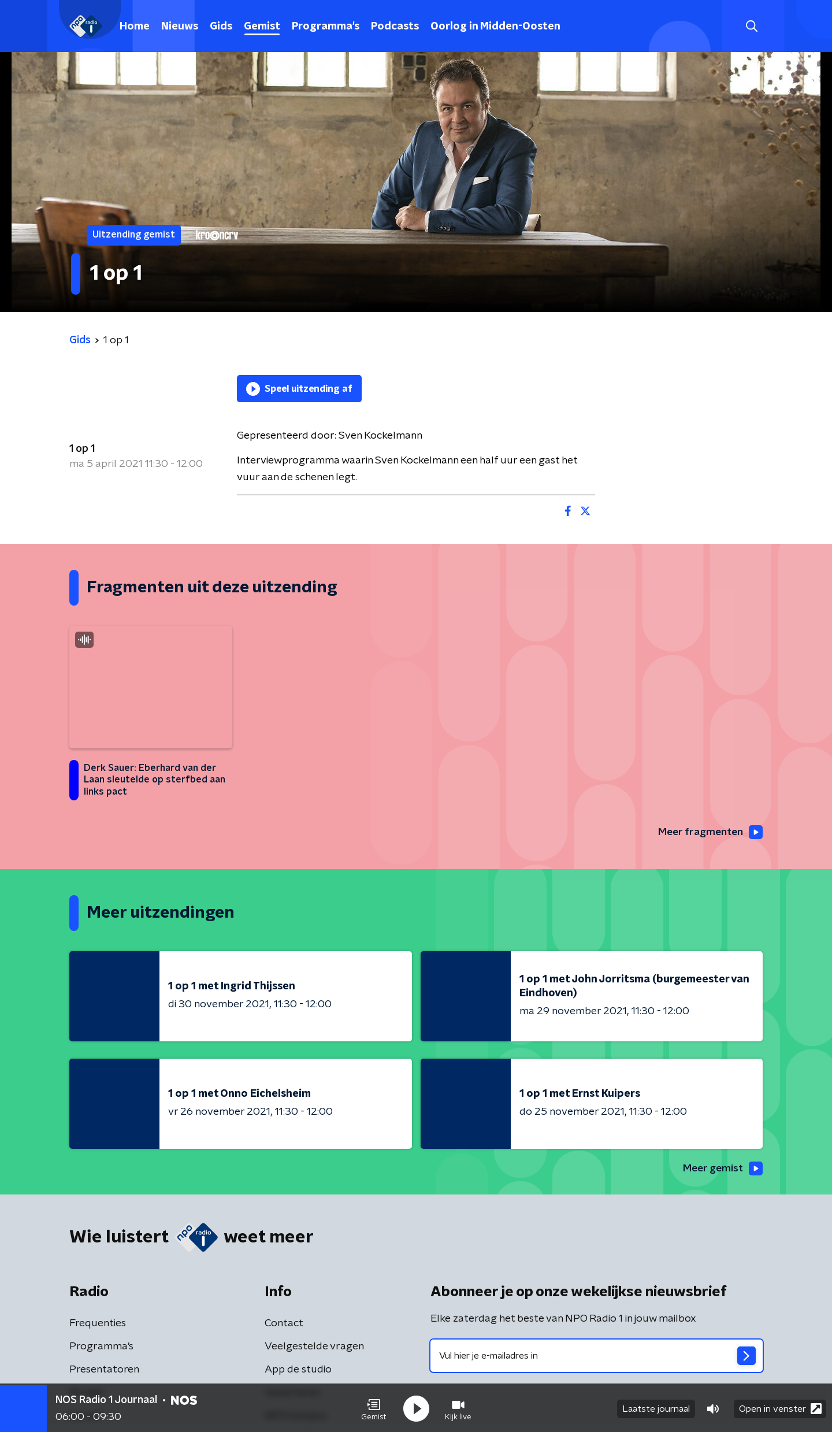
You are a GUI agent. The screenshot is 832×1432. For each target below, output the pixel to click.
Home (135, 26)
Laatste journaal (656, 1407)
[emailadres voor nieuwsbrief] (596, 1357)
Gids (221, 26)
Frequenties (97, 1324)
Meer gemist (722, 1169)
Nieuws (179, 26)
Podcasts (395, 26)
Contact (284, 1324)
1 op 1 (82, 449)
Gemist (262, 26)
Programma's (325, 26)
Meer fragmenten (709, 832)
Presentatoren (104, 1371)
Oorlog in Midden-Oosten (495, 26)
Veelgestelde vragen (314, 1347)
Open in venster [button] (780, 1407)
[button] (373, 1407)
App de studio (298, 1371)
